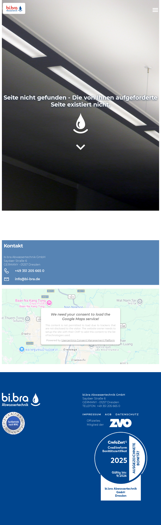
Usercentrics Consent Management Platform (88, 347)
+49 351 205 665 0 (29, 278)
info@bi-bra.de (27, 286)
